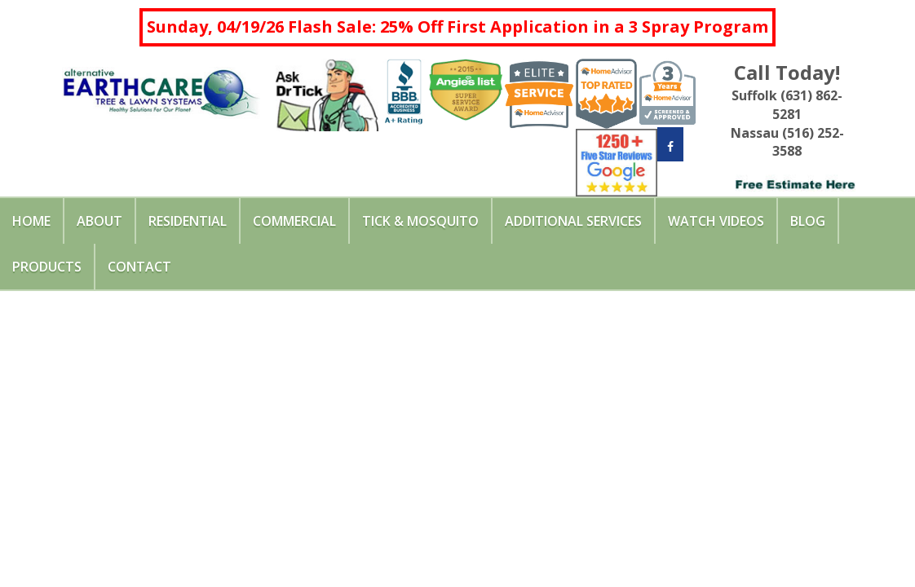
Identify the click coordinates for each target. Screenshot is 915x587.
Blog (807, 221)
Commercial (294, 221)
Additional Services (573, 221)
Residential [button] (187, 221)
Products (47, 267)
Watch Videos (716, 221)
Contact (139, 267)
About (99, 221)
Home (31, 221)
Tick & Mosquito (420, 221)
